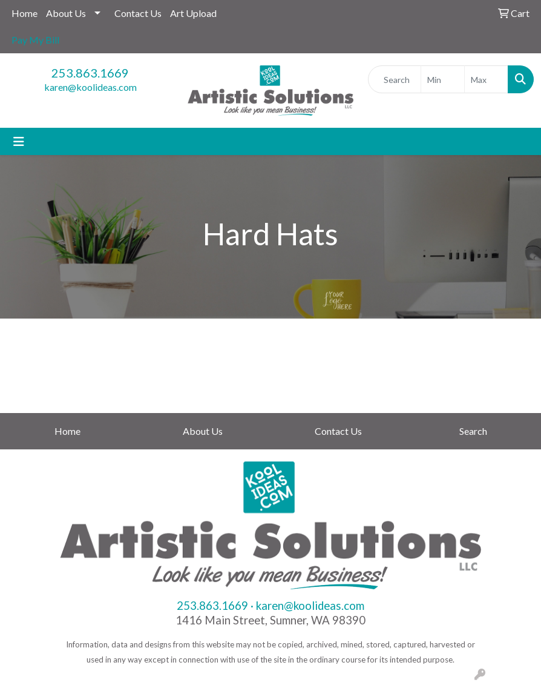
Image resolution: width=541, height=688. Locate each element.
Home (24, 13)
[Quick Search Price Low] (443, 79)
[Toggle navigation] (18, 141)
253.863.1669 (90, 72)
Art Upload (193, 13)
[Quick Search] (394, 79)
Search (473, 431)
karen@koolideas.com (90, 87)
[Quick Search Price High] (486, 79)
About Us (66, 13)
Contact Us (138, 13)
